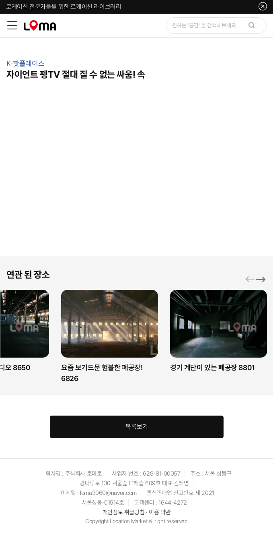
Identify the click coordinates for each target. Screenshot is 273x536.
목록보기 (136, 427)
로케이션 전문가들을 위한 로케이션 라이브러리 (63, 6)
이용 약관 (159, 512)
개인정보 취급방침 (123, 512)
